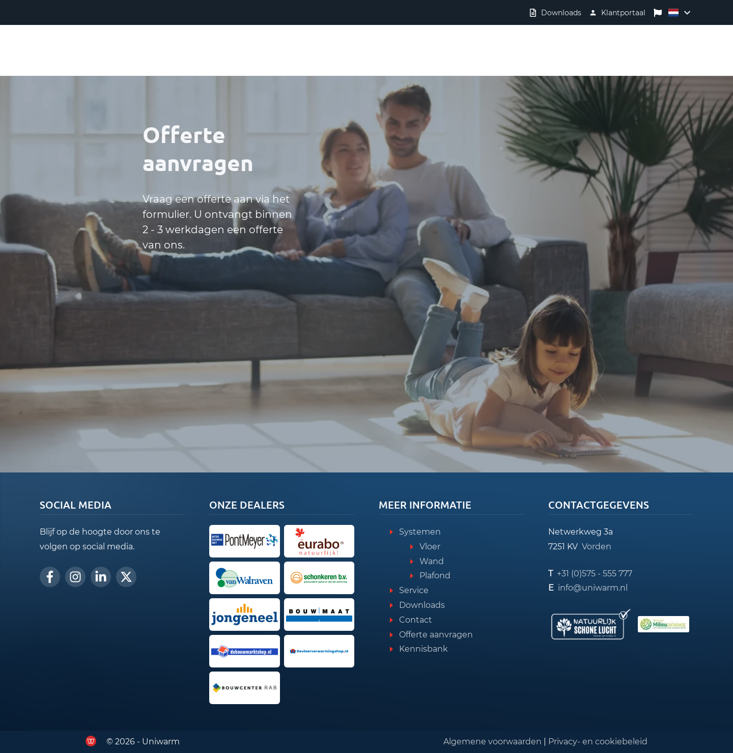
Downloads (422, 605)
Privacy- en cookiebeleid (597, 741)
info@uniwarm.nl (593, 588)
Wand (431, 561)
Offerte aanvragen (436, 634)
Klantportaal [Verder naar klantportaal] (623, 12)
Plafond (434, 575)
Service (414, 590)
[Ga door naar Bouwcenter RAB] (244, 688)
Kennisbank (423, 649)
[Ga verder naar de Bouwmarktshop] (244, 651)
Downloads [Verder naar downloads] (561, 12)
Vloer (429, 546)
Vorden (596, 546)
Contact (415, 620)
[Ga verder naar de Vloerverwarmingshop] (319, 651)
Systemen (420, 532)
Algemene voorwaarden (492, 741)
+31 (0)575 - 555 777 (594, 573)
